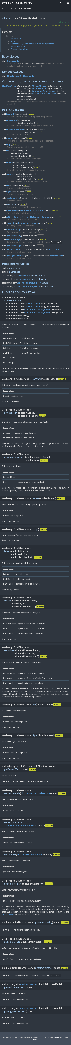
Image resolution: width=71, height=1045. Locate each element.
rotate (9, 138)
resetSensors (12, 204)
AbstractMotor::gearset (28, 223)
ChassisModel (13, 61)
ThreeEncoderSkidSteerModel (20, 76)
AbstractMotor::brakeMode (32, 210)
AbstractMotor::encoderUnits (36, 216)
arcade (9, 162)
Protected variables (19, 49)
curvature (10, 173)
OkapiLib (17, 5)
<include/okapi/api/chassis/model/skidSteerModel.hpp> (36, 25)
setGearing (11, 223)
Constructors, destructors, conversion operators (32, 43)
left (7, 185)
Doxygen (56, 1037)
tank (8, 150)
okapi (6, 18)
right (8, 191)
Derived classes (17, 41)
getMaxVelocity (14, 235)
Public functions (17, 46)
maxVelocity (14, 268)
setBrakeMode (12, 210)
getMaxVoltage (14, 245)
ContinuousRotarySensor (44, 91)
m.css (35, 1040)
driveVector (11, 120)
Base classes (16, 38)
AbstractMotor (39, 85)
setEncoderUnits (13, 216)
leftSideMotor (38, 275)
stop (8, 144)
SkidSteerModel (9, 85)
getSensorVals (13, 198)
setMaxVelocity (13, 229)
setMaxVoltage (13, 239)
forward (10, 114)
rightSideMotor (39, 279)
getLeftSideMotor (15, 249)
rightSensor (47, 286)
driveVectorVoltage (15, 129)
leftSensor (46, 282)
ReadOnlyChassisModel (32, 63)
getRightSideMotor (15, 255)
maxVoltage (14, 271)
